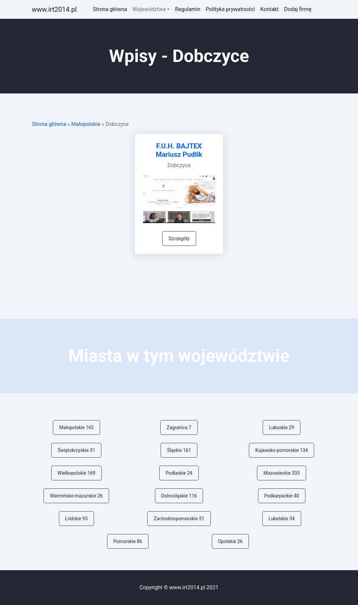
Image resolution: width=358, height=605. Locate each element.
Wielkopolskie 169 (76, 473)
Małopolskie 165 (76, 427)
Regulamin (187, 9)
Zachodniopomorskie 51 (179, 518)
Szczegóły (179, 238)
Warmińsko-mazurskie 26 (76, 495)
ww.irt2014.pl (54, 9)
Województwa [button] (149, 9)
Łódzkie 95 (76, 518)
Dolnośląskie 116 (179, 495)
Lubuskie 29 (281, 427)
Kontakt (269, 9)
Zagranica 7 (179, 427)
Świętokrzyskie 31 (76, 450)
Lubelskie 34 (282, 518)
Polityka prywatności (230, 9)
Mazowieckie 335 (281, 473)
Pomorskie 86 (127, 541)
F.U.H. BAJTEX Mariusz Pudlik (179, 150)
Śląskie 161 (179, 450)
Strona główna (110, 9)
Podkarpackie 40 (281, 495)
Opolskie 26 (230, 541)
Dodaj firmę (297, 9)
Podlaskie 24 (179, 473)
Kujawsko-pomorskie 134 (281, 450)
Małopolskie (85, 124)
